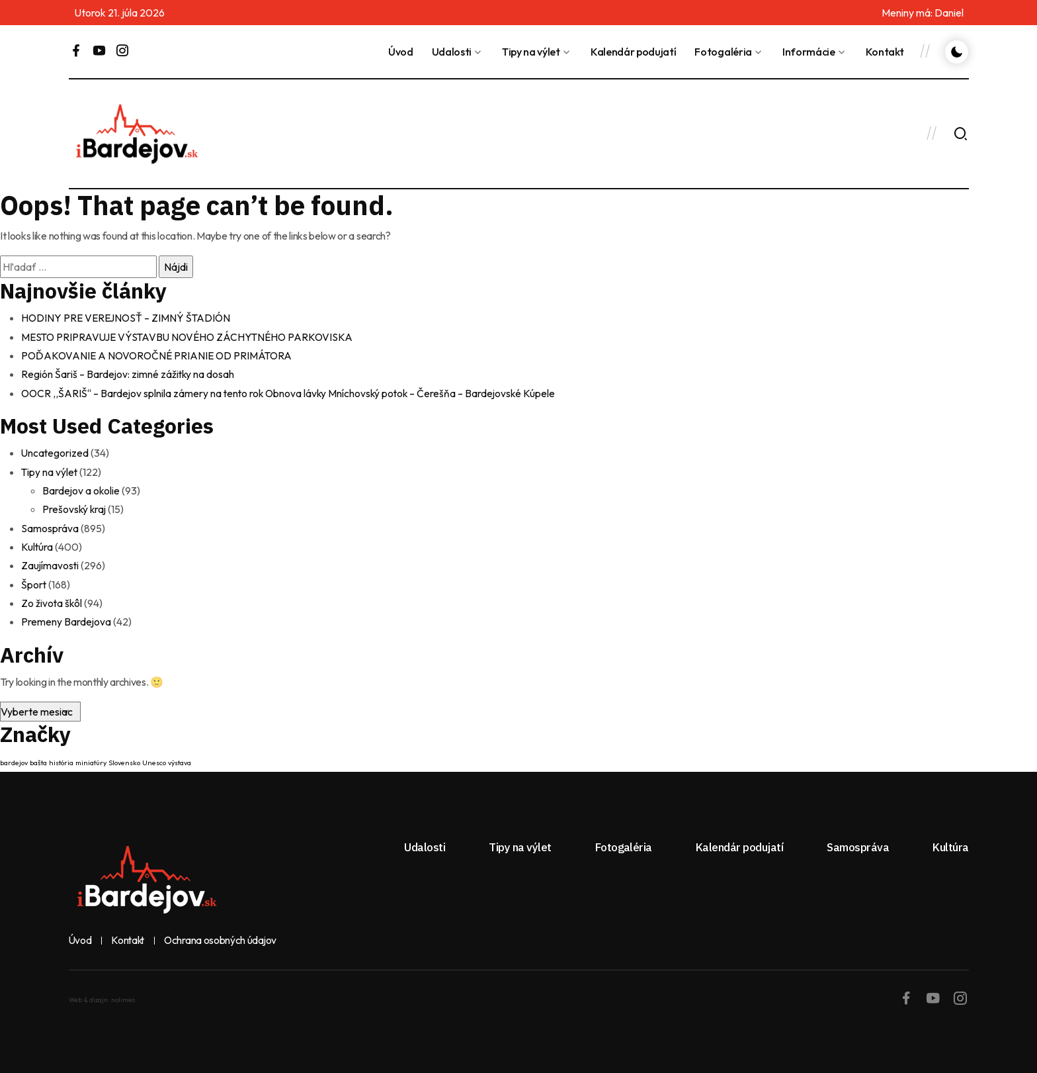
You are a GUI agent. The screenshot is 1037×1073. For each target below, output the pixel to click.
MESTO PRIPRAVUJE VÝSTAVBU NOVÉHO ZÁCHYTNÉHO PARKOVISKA (190, 336)
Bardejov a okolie (81, 489)
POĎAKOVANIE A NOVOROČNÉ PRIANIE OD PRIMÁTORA (159, 354)
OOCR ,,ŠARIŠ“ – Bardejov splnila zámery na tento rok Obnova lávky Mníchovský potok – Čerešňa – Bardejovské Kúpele (293, 391)
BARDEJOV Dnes (675, 133)
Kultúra (37, 544)
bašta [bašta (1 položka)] (38, 760)
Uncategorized (55, 452)
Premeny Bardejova (66, 619)
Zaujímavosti (50, 563)
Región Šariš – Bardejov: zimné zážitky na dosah (129, 373)
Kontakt (885, 51)
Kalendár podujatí (634, 51)
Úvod (400, 51)
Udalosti (452, 51)
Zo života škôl (52, 600)
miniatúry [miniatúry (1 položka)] (90, 760)
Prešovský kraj (75, 507)
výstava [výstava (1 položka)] (179, 760)
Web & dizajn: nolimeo (102, 997)
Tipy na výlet (531, 51)
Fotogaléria (722, 51)
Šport (34, 581)
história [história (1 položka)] (61, 760)
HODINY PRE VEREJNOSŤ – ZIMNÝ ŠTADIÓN (128, 317)
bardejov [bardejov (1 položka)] (14, 760)
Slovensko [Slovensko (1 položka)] (124, 760)
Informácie (808, 51)
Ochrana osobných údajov (223, 938)
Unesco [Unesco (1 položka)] (154, 760)
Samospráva (50, 526)
